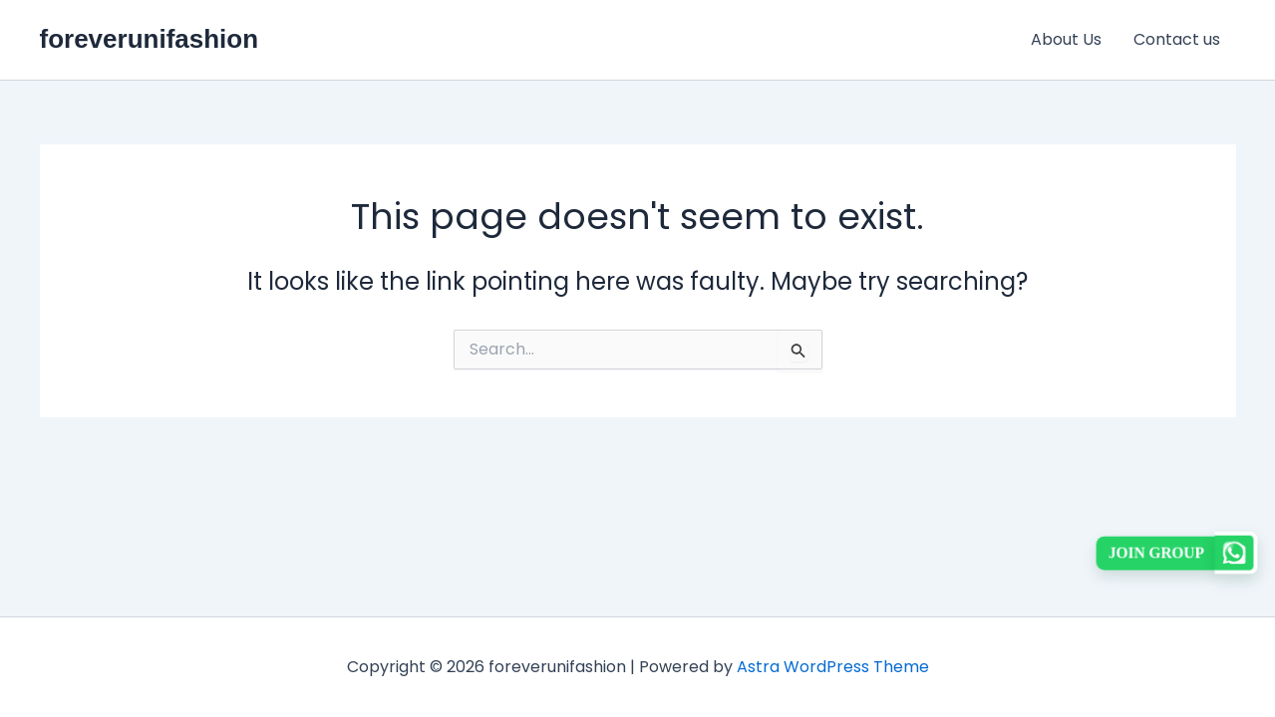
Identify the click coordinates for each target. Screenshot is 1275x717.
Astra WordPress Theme (833, 666)
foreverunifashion (149, 39)
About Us (1066, 39)
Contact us (1176, 39)
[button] (1177, 553)
